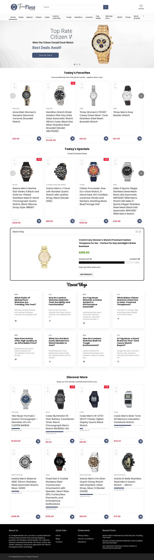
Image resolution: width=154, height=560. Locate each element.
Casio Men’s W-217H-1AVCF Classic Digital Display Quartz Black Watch (92, 420)
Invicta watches (56, 17)
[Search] (105, 7)
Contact (59, 542)
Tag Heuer (98, 17)
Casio (47, 17)
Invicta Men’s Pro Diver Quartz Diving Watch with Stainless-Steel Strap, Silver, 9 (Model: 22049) (92, 485)
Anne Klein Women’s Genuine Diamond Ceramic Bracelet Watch (24, 117)
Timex (128, 17)
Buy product (39, 138)
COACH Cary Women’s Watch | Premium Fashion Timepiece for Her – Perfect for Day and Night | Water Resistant (107, 243)
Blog (57, 539)
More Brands (137, 17)
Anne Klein (16, 108)
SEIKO (119, 17)
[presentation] (13, 96)
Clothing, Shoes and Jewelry (56, 185)
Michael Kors (108, 17)
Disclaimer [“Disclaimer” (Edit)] (82, 542)
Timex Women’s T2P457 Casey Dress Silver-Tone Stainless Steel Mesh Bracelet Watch (94, 117)
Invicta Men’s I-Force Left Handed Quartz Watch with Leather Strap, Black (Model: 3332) (58, 195)
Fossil (68, 17)
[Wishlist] (141, 6)
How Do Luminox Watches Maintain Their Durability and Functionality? (123, 542)
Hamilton (78, 17)
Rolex (21, 17)
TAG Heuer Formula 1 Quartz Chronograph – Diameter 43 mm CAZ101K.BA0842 (24, 420)
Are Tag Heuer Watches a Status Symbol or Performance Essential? (120, 547)
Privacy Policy (83, 535)
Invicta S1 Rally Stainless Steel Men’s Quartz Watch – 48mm (127, 482)
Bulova (30, 17)
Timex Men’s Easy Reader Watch (123, 114)
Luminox (89, 17)
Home (13, 17)
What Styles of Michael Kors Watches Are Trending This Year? (123, 536)
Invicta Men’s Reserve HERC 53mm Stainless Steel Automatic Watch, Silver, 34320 (24, 483)
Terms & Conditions (86, 539)
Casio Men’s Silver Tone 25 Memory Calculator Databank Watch (127, 419)
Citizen (39, 17)
